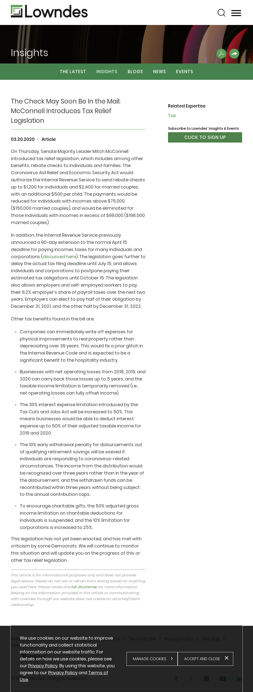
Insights (106, 72)
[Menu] (236, 13)
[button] (234, 54)
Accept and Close (202, 659)
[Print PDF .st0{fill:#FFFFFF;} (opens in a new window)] (221, 54)
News (159, 72)
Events (184, 72)
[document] (73, 659)
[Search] (221, 13)
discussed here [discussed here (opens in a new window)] (59, 256)
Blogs (135, 72)
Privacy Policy (43, 666)
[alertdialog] (126, 659)
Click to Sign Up (205, 137)
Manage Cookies (149, 659)
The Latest (73, 72)
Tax (172, 115)
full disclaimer (84, 586)
